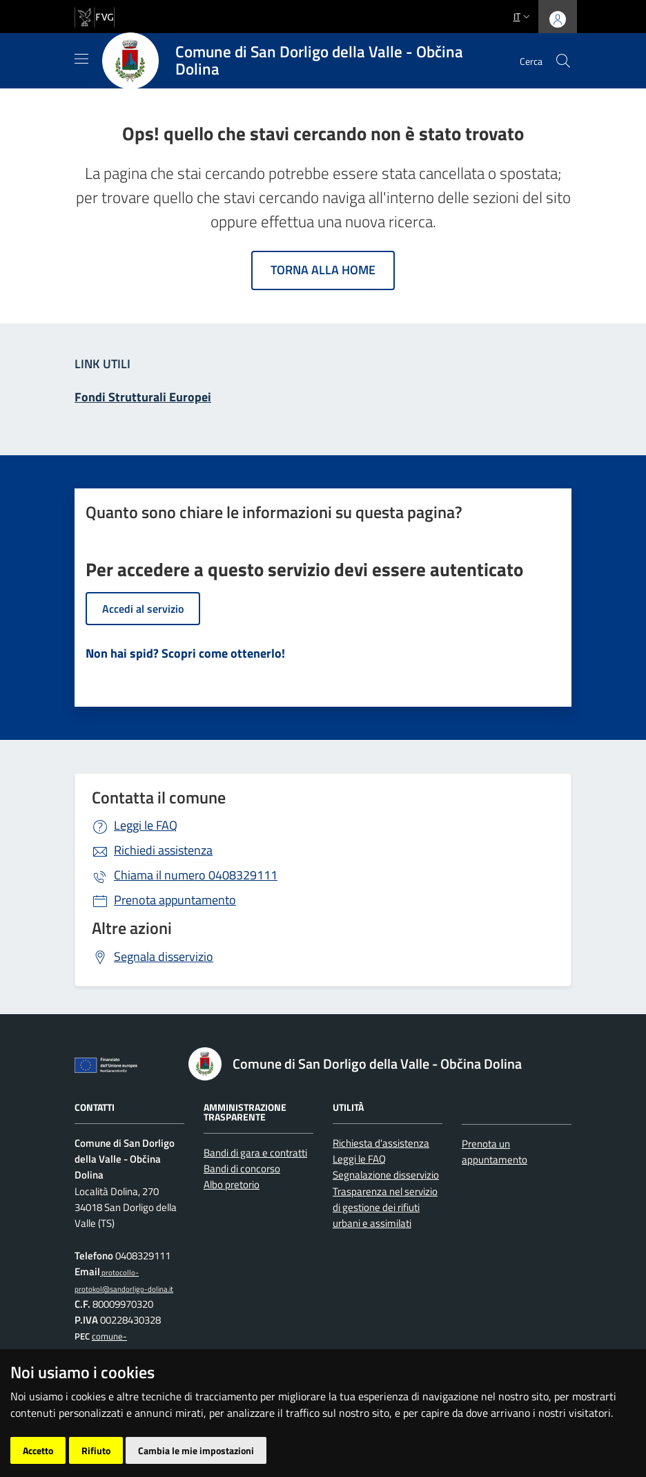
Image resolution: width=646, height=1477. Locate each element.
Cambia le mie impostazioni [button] (196, 1450)
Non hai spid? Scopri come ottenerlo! (185, 653)
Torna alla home (323, 269)
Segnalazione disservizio (386, 1175)
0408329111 (195, 875)
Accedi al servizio (143, 608)
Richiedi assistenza (163, 850)
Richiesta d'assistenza (381, 1143)
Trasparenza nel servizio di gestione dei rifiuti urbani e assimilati (385, 1207)
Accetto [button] (38, 1450)
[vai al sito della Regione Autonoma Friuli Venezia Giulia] (95, 15)
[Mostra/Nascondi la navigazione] (81, 58)
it (523, 16)
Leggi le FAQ (145, 825)
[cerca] (563, 61)
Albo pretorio (232, 1184)
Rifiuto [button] (95, 1450)
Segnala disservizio (163, 956)
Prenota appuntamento (175, 899)
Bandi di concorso (242, 1168)
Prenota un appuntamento (494, 1152)
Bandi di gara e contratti (255, 1153)
